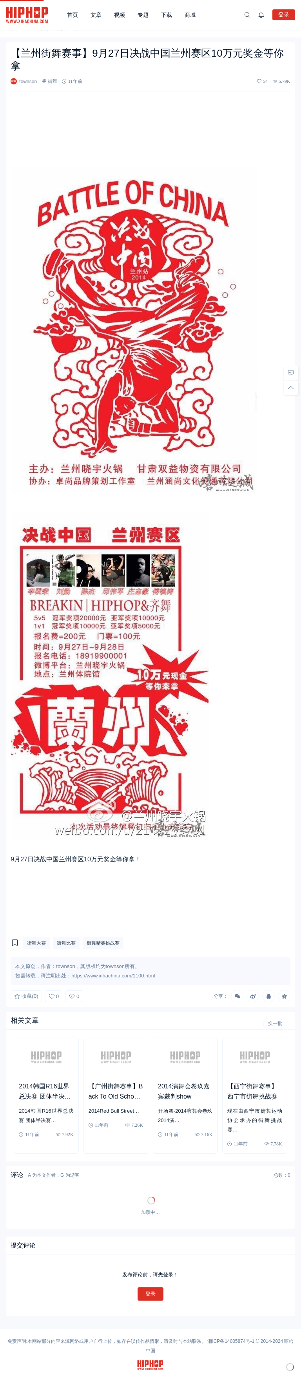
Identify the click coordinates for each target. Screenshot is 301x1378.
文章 (96, 15)
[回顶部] (291, 388)
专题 (143, 15)
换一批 (275, 1023)
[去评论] (291, 373)
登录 (283, 14)
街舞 (52, 81)
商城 (190, 15)
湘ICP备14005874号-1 (230, 1341)
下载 (166, 15)
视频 (119, 15)
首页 (72, 15)
